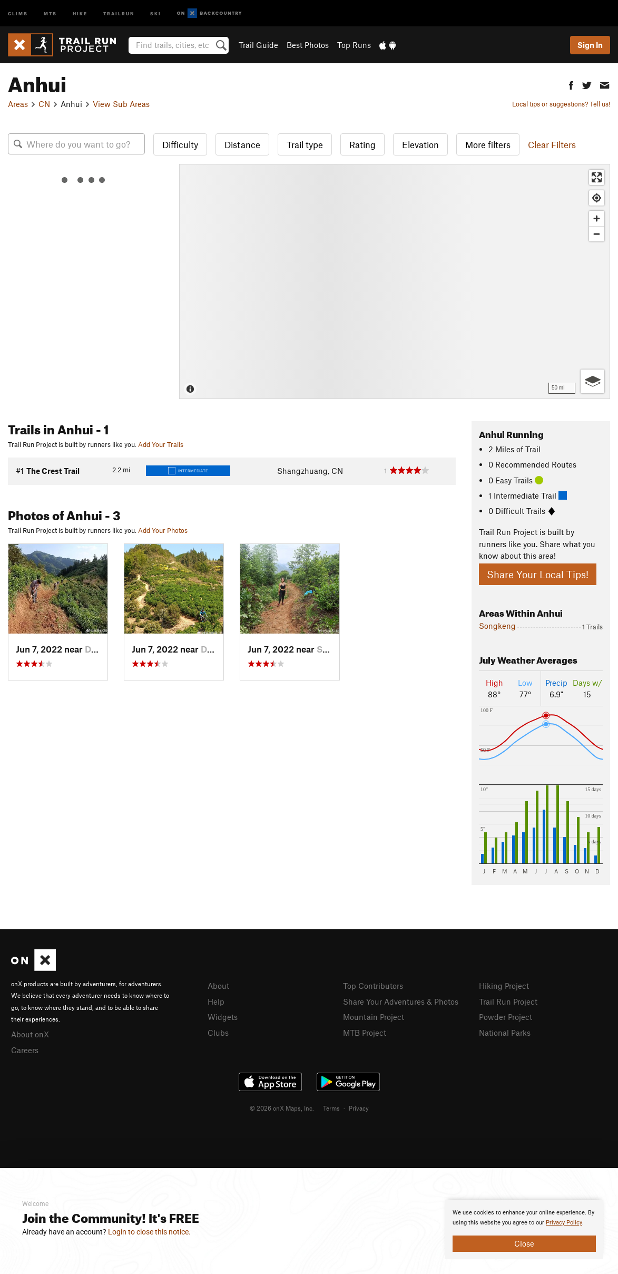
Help (216, 1001)
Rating (362, 144)
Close (524, 1243)
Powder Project (505, 1017)
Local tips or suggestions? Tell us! (561, 104)
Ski (155, 12)
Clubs (218, 1032)
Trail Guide (258, 45)
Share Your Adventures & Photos (400, 1001)
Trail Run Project (508, 1001)
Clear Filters (552, 144)
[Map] (395, 281)
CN (44, 104)
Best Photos (308, 45)
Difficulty (180, 144)
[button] (571, 84)
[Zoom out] (596, 233)
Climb (18, 12)
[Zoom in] (596, 218)
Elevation (420, 144)
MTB (50, 12)
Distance (242, 144)
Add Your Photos (163, 530)
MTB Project (364, 1032)
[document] (524, 1230)
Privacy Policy (564, 1222)
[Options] (592, 381)
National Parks (505, 1032)
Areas (18, 104)
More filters (488, 144)
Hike (80, 12)
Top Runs (354, 45)
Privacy (359, 1108)
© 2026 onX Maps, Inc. (282, 1108)
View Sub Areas (121, 104)
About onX (30, 1034)
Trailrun (118, 12)
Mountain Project (373, 1017)
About (218, 985)
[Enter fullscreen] (596, 177)
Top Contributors (373, 985)
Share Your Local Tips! (537, 574)
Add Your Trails (160, 444)
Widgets (223, 1017)
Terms (331, 1108)
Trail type (305, 144)
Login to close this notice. (149, 1232)
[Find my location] (596, 198)
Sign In (590, 45)
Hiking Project (504, 985)
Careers (24, 1050)
